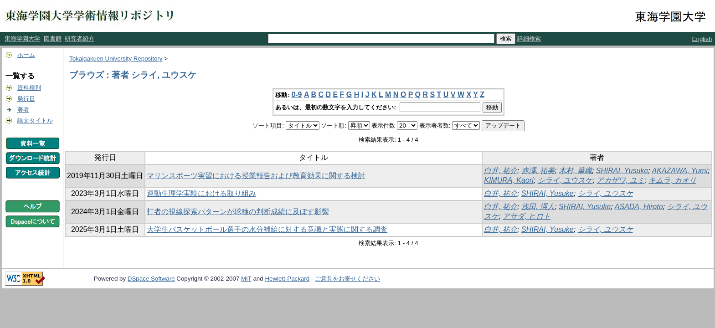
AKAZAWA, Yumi (680, 170)
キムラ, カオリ (672, 180)
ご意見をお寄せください (347, 278)
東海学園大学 (22, 38)
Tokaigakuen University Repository (115, 58)
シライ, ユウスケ (565, 180)
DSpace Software (151, 278)
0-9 (296, 94)
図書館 (53, 38)
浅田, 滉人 (538, 206)
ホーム (26, 54)
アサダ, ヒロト (526, 216)
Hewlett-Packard (287, 278)
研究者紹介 (79, 38)
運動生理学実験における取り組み (201, 193)
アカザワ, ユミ (620, 180)
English (702, 39)
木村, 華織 (575, 170)
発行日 (26, 98)
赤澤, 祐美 (538, 170)
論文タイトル (35, 120)
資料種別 (29, 87)
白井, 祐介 (500, 170)
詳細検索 (529, 38)
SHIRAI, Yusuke (622, 170)
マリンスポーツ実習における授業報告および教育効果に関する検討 (256, 175)
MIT (246, 278)
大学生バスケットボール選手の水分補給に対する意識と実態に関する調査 (267, 229)
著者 (23, 109)
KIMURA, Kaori (508, 180)
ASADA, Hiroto (639, 206)
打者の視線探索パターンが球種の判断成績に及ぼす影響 (238, 211)
